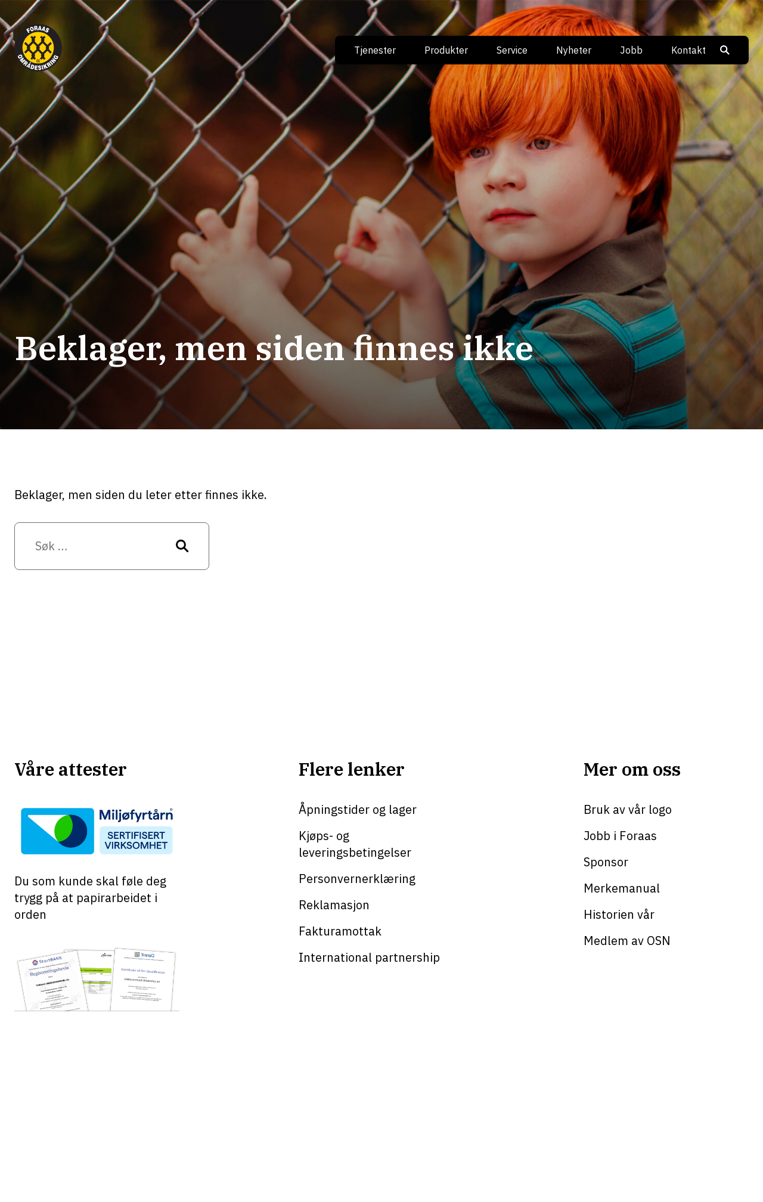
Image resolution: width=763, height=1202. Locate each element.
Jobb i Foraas (620, 836)
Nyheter (573, 50)
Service (512, 50)
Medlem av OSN (627, 941)
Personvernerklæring (357, 878)
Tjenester (375, 50)
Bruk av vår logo (628, 809)
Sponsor (606, 862)
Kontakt (688, 50)
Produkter (446, 50)
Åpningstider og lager (358, 809)
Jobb (631, 50)
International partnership (369, 957)
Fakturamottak (340, 931)
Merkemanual (622, 888)
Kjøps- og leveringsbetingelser (355, 844)
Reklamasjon (334, 905)
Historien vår (619, 914)
